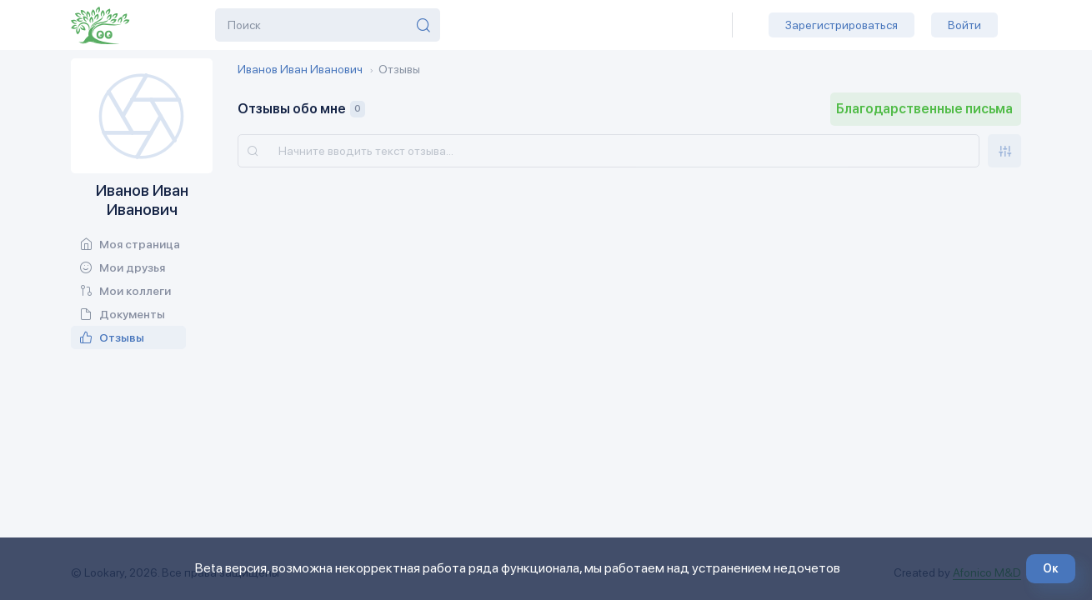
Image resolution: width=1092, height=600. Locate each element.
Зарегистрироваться (841, 25)
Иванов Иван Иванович (300, 69)
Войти (964, 25)
